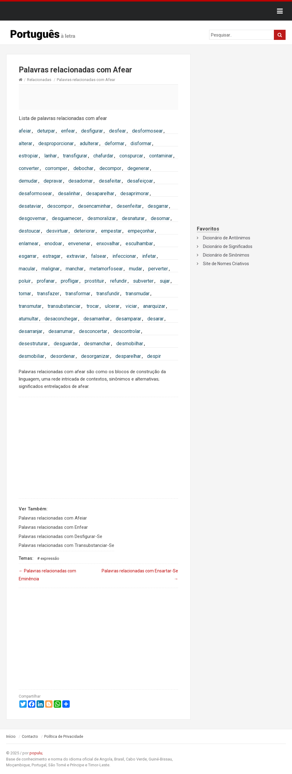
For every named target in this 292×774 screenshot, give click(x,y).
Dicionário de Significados (227, 246)
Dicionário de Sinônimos (226, 255)
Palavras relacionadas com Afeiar (53, 518)
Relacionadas (39, 79)
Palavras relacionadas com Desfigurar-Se (60, 536)
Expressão (50, 558)
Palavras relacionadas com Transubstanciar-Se (66, 545)
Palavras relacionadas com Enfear (53, 527)
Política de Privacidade (63, 736)
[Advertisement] (98, 97)
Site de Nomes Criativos (226, 263)
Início (11, 736)
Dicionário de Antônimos (226, 237)
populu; (36, 753)
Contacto (30, 736)
